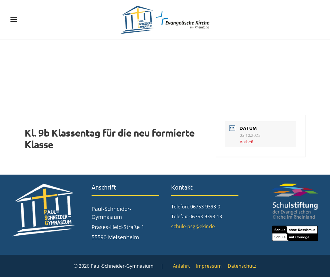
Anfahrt (181, 266)
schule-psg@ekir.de (193, 226)
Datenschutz (242, 266)
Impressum (209, 266)
